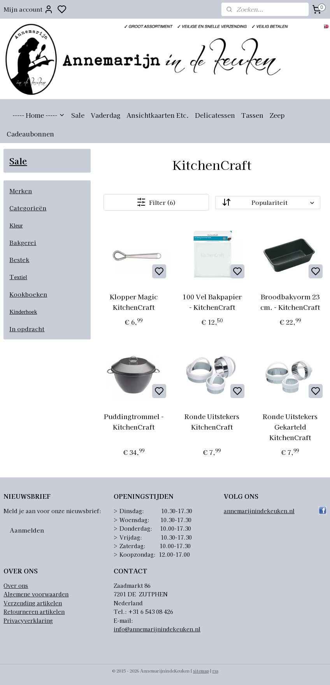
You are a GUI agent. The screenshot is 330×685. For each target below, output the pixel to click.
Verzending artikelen (33, 603)
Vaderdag (105, 115)
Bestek (19, 259)
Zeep (277, 115)
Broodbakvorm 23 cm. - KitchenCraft (290, 302)
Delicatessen (215, 115)
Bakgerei (22, 242)
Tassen (252, 115)
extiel (20, 277)
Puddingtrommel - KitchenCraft (134, 421)
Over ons (16, 585)
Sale (77, 115)
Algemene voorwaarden (36, 594)
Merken (20, 191)
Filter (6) (156, 202)
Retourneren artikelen (34, 611)
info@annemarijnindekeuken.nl (157, 629)
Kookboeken (28, 294)
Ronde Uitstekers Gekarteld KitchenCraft (290, 426)
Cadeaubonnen (30, 133)
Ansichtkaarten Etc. (157, 115)
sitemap (201, 671)
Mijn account (28, 9)
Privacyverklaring (28, 620)
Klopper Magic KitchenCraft (134, 302)
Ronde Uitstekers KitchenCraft (212, 421)
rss (215, 671)
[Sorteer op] (268, 202)
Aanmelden (27, 530)
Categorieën (27, 208)
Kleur (16, 225)
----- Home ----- (38, 115)
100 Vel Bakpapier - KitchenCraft (212, 302)
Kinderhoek (23, 312)
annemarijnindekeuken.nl (259, 511)
